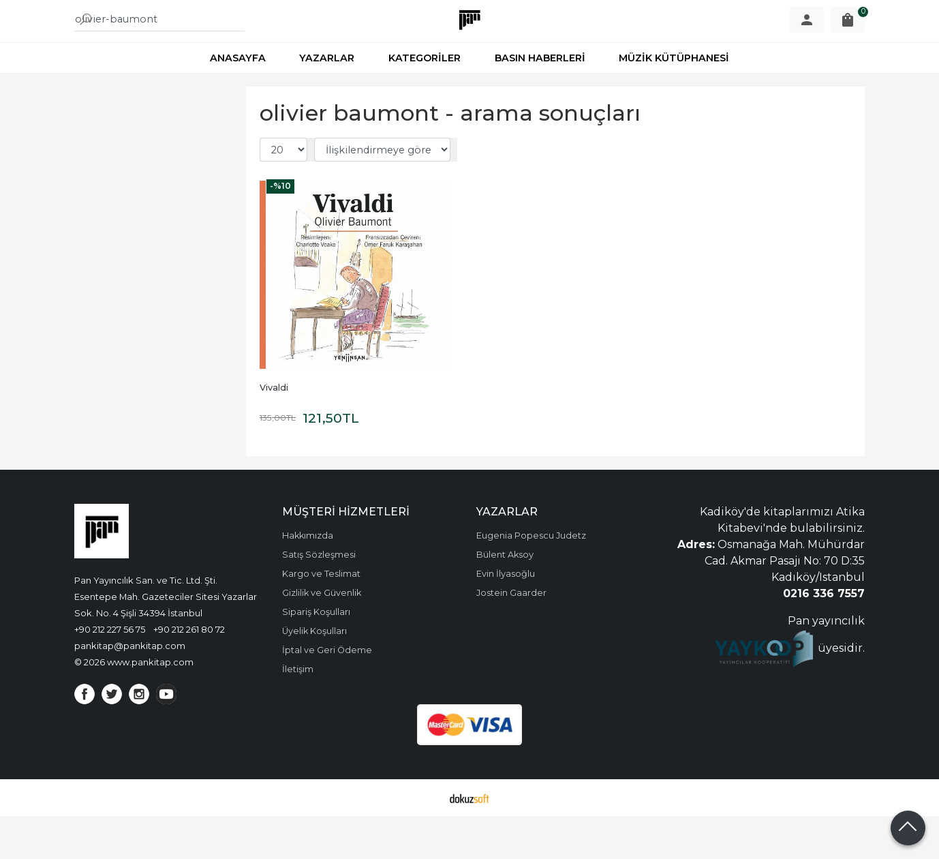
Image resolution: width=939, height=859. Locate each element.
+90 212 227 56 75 (109, 672)
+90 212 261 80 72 (189, 672)
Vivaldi (274, 430)
